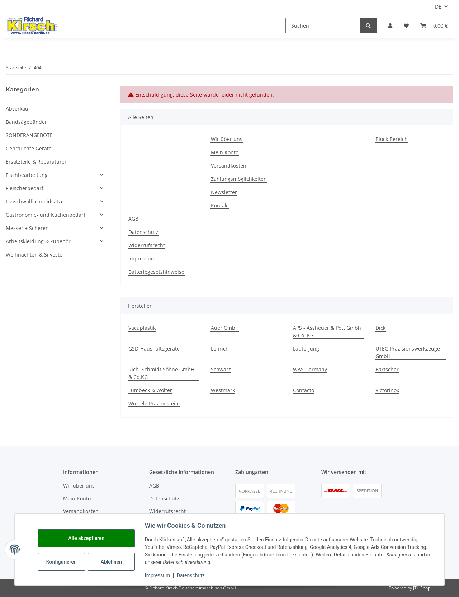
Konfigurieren (63, 562)
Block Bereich (391, 139)
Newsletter (224, 192)
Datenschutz (143, 232)
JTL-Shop (421, 588)
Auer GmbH (225, 327)
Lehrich (220, 348)
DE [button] (438, 6)
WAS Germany (310, 369)
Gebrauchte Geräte (29, 148)
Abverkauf (18, 108)
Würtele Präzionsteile (154, 403)
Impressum (142, 258)
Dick (380, 327)
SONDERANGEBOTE (29, 135)
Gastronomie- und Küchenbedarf (45, 214)
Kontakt (220, 205)
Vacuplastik (142, 327)
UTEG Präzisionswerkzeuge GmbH (407, 352)
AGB (133, 218)
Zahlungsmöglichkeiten (239, 178)
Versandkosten (228, 165)
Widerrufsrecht (146, 245)
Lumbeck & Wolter (150, 390)
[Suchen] (322, 25)
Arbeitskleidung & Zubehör (38, 241)
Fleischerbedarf (24, 188)
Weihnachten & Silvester (35, 254)
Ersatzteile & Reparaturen (37, 161)
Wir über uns (226, 139)
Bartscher (387, 369)
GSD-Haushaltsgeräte (154, 348)
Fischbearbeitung (27, 174)
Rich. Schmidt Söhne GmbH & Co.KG (161, 373)
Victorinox (387, 390)
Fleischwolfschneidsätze (35, 201)
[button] (390, 25)
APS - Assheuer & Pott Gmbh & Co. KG (327, 331)
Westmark (223, 390)
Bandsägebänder (26, 121)
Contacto (303, 390)
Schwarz (221, 369)
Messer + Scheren (27, 228)
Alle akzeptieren (87, 538)
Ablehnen (112, 562)
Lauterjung (306, 348)
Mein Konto (224, 152)
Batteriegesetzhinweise (156, 271)
